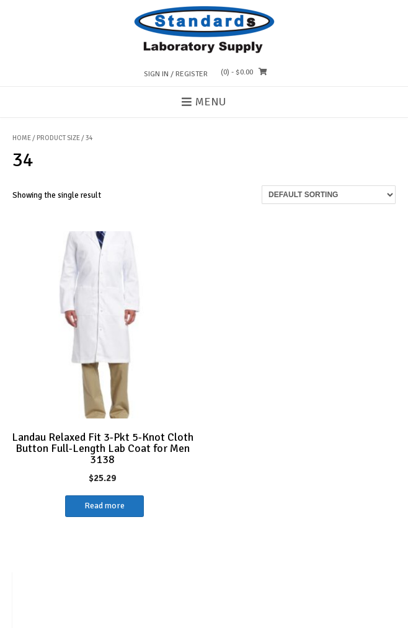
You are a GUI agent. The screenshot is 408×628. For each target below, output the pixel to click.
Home (21, 138)
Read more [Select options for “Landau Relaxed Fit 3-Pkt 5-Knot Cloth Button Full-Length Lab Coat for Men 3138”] (104, 505)
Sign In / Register (176, 74)
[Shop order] (329, 194)
